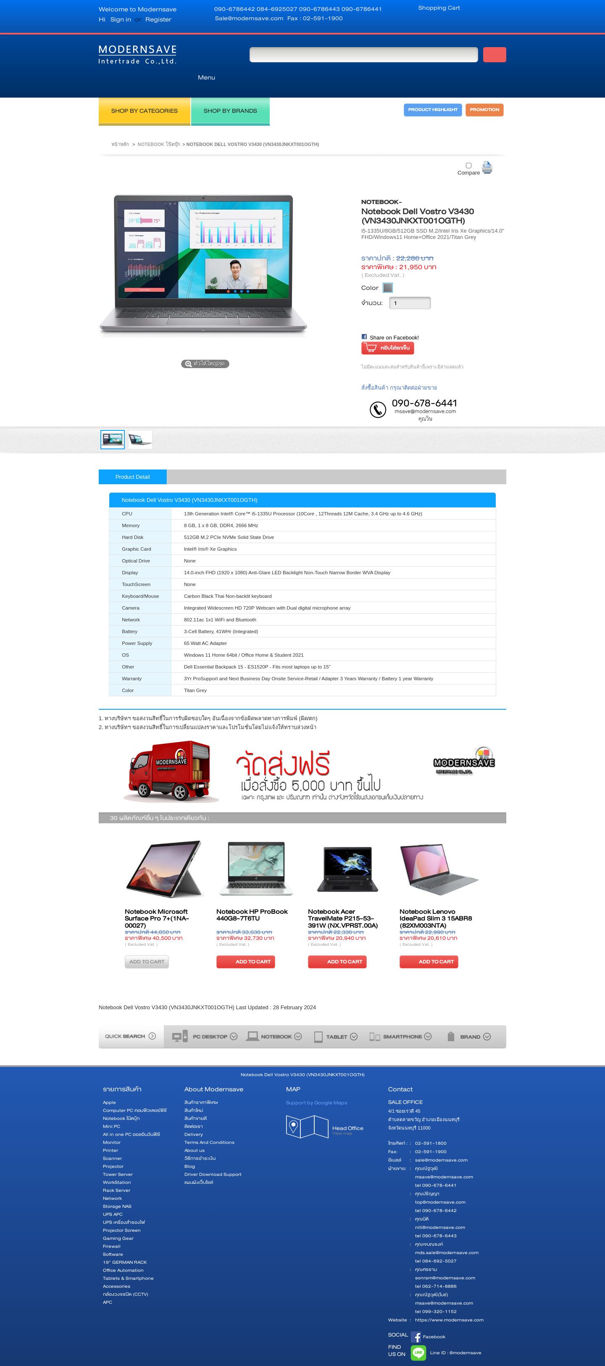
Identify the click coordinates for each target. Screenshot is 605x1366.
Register (158, 19)
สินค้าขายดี (195, 1099)
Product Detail (133, 458)
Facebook (428, 1318)
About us (194, 1131)
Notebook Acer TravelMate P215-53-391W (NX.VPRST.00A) (343, 899)
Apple (109, 1083)
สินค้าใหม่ (193, 1091)
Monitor (112, 1123)
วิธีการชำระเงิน (200, 1139)
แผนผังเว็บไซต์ (198, 1163)
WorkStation (117, 1163)
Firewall (112, 1227)
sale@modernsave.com (441, 1141)
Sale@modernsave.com (249, 18)
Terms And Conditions (209, 1123)
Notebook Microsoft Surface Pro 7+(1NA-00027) (157, 899)
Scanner (112, 1139)
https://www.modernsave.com (449, 1301)
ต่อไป (494, 890)
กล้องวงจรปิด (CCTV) (125, 1275)
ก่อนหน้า (110, 890)
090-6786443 (320, 8)
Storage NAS (117, 1187)
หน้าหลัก (120, 125)
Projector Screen (122, 1211)
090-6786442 (235, 8)
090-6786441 (362, 8)
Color (370, 269)
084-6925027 (278, 8)
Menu (212, 54)
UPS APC (113, 1195)
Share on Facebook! (394, 319)
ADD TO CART (245, 942)
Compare (469, 154)
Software (113, 1235)
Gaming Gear (118, 1219)
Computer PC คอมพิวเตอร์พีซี (135, 1091)
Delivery (193, 1115)
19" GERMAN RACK (125, 1243)
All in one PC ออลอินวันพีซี (131, 1115)
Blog (189, 1147)
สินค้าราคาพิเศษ (201, 1083)
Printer (110, 1131)
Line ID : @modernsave (444, 1334)
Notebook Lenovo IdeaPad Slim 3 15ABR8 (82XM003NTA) (436, 899)
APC (107, 1283)
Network (112, 1179)
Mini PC (111, 1107)
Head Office (356, 1114)
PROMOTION (486, 94)
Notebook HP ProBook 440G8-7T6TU (251, 896)
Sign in (120, 19)
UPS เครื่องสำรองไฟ (124, 1203)
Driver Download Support (213, 1155)
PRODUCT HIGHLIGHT (426, 94)
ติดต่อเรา (193, 1107)
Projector (113, 1147)
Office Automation (123, 1251)
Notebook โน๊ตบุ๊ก (158, 125)
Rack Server (116, 1171)
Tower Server (118, 1155)
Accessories (116, 1267)
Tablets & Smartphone (128, 1259)
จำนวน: (372, 284)
